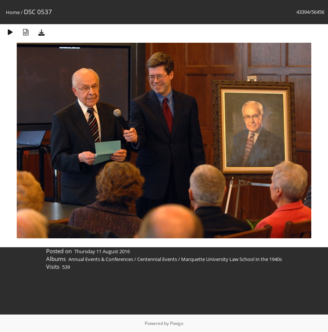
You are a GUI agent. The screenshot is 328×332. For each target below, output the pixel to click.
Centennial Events (157, 259)
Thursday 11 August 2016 (102, 251)
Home (13, 12)
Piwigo (176, 323)
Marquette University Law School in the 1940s (231, 259)
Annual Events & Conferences (100, 259)
